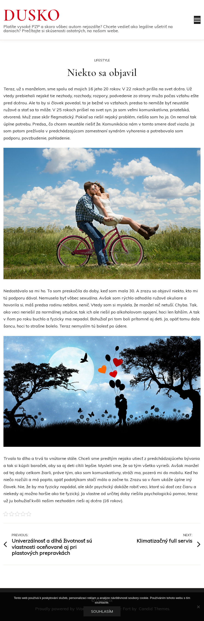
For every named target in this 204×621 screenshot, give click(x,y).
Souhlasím (102, 611)
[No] (198, 606)
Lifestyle (102, 60)
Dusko (31, 15)
